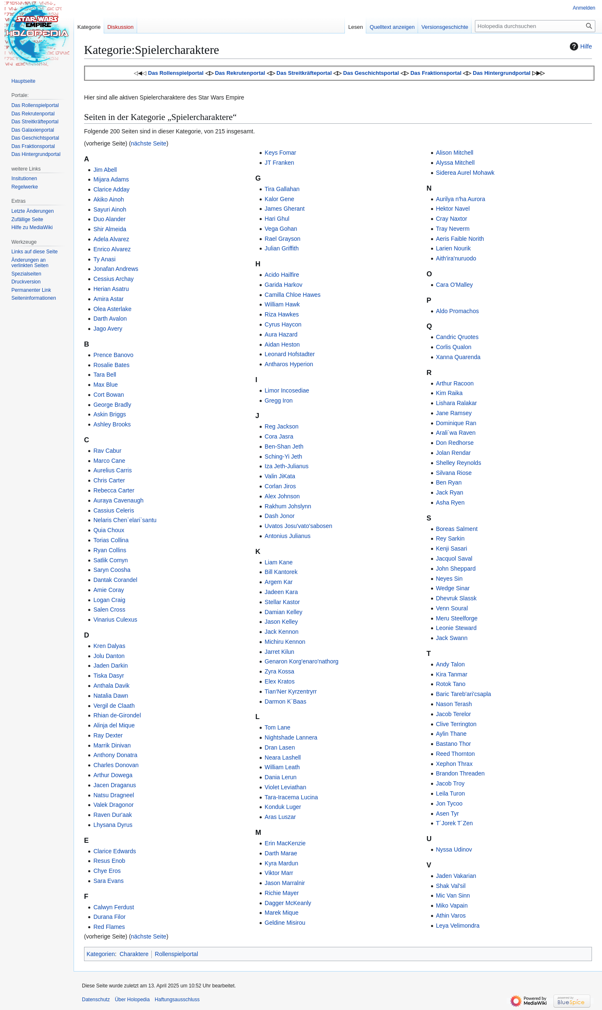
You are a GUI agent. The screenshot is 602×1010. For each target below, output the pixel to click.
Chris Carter (109, 480)
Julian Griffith (281, 248)
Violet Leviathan (285, 787)
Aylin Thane (451, 733)
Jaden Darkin (110, 665)
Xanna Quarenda (458, 357)
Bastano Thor (453, 743)
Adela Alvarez (111, 239)
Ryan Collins (109, 550)
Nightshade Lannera (291, 737)
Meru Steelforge (457, 618)
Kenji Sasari (451, 548)
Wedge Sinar (453, 588)
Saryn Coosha (111, 569)
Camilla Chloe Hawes (293, 294)
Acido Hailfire (282, 274)
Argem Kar (279, 582)
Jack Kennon (281, 631)
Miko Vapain (452, 905)
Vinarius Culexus (115, 619)
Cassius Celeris (113, 510)
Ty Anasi (104, 259)
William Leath (282, 767)
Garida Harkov (283, 284)
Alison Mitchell (454, 152)
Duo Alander (109, 219)
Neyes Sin (449, 578)
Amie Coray (108, 590)
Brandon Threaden (460, 773)
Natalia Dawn (110, 695)
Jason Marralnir (285, 883)
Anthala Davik (111, 685)
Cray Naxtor (451, 218)
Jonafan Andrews (115, 268)
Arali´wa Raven (456, 432)
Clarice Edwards (114, 851)
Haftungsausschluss (177, 999)
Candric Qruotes (457, 337)
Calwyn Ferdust (113, 907)
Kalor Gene (279, 199)
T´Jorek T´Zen (454, 823)
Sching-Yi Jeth (283, 456)
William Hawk (282, 304)
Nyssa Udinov (454, 849)
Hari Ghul (277, 218)
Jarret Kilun (279, 651)
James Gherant (285, 208)
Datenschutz (96, 999)
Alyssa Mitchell (455, 162)
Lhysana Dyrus (112, 824)
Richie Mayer (282, 893)
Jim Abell (105, 169)
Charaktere (134, 954)
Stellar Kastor (282, 602)
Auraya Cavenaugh (118, 500)
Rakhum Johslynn (288, 506)
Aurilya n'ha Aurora (460, 199)
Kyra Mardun (281, 863)
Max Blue (105, 384)
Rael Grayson (283, 238)
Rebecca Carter (113, 490)
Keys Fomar (280, 152)
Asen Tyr (447, 813)
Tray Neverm (452, 228)
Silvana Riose (454, 472)
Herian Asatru (111, 289)
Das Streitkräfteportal (304, 73)
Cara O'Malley (454, 284)
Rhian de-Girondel (117, 715)
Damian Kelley (283, 612)
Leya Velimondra (458, 925)
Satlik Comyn (110, 560)
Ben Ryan (449, 482)
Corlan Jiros (280, 486)
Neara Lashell (283, 757)
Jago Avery (107, 328)
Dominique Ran (456, 423)
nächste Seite (148, 143)
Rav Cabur (107, 450)
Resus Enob (109, 860)
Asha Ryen (450, 502)
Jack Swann (451, 638)
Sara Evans (108, 880)
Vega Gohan (281, 228)
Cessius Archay (113, 278)
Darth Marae (281, 853)
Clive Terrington (456, 724)
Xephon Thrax (454, 763)
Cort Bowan (108, 394)
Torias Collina (110, 540)
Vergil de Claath (114, 705)
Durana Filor (109, 916)
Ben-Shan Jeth (284, 446)
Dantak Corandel (115, 579)
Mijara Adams (111, 179)
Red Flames (109, 926)
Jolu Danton (109, 656)
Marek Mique (281, 912)
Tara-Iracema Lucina (291, 797)
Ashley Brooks (111, 424)
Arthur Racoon (455, 383)
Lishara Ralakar (456, 403)
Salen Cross (109, 609)
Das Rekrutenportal (240, 73)
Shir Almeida (109, 229)
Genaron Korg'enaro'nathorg (302, 661)
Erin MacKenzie (285, 843)
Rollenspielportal (176, 954)
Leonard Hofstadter (290, 354)
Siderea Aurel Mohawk (465, 172)
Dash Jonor (280, 516)
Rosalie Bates (111, 365)
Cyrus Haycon (283, 324)
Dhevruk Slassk (456, 598)
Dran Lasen (280, 747)
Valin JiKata (280, 476)
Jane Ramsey (454, 413)
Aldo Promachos (457, 311)
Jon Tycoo (449, 803)
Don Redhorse (455, 442)
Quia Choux (108, 530)
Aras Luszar (280, 817)
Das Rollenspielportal (176, 73)
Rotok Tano (451, 684)
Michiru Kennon (285, 641)
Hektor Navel (453, 208)
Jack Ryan (449, 492)
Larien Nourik (453, 248)
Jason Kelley (281, 621)
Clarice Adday (111, 189)
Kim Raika (449, 393)
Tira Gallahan (282, 189)
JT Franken (279, 162)
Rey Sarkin (450, 538)
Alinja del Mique (114, 725)
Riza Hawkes (282, 314)
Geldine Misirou (285, 922)
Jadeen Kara (281, 592)
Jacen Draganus (114, 785)
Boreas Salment (457, 528)
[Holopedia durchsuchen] (535, 26)
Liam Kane (279, 562)
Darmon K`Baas (285, 701)
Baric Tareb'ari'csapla (463, 694)
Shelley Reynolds (458, 462)
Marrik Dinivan (111, 745)
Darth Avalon (110, 318)
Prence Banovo (113, 355)
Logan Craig (109, 600)
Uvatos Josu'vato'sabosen (298, 526)
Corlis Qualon (454, 347)
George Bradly (112, 404)
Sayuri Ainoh (109, 209)
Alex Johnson (282, 496)
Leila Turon (450, 793)
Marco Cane (109, 460)
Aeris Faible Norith (460, 238)
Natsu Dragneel (113, 795)
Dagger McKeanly (288, 903)
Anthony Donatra (115, 755)
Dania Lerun (280, 777)
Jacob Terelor (453, 714)
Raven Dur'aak (112, 814)
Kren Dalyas (109, 646)
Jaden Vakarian (456, 875)
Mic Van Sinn (453, 895)
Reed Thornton (455, 753)
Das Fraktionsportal (436, 73)
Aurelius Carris (112, 470)
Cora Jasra (279, 436)
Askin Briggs (109, 414)
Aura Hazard (281, 334)
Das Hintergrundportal (502, 73)
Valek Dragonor (113, 804)
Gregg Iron (279, 400)
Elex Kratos (280, 681)
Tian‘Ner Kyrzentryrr (291, 691)
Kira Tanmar (451, 674)
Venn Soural (452, 608)
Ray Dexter (107, 735)
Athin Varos (451, 915)
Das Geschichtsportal (371, 73)
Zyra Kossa (279, 671)
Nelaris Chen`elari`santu (124, 520)
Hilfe (580, 46)
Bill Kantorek (281, 572)
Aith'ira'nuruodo (456, 258)
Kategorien (101, 954)
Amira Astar (108, 299)
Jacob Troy (450, 783)
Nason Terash (454, 704)
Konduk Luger (283, 806)
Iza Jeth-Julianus (287, 466)
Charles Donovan (115, 765)
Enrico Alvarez (111, 249)
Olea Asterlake (112, 309)
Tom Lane (277, 727)
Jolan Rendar (453, 452)
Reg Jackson (281, 426)
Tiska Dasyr (108, 675)
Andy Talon (450, 664)
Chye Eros (106, 870)
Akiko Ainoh (108, 199)
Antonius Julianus (288, 536)
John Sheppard (456, 568)
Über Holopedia (132, 999)
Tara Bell (104, 374)
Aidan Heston (282, 344)
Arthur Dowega (112, 775)
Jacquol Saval (454, 558)
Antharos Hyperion (289, 364)
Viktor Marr (279, 873)
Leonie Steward (456, 628)
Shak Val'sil (451, 885)
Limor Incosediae (287, 390)
